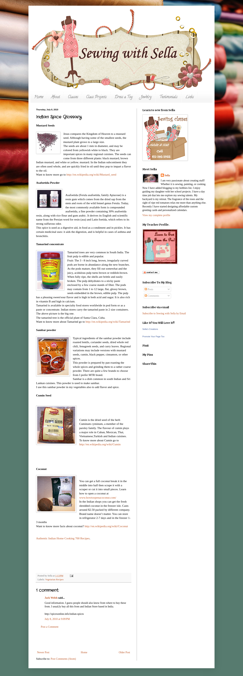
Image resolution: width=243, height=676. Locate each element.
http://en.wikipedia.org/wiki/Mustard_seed (91, 174)
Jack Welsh (51, 597)
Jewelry (145, 97)
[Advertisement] (83, 639)
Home (38, 97)
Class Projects (96, 97)
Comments (152, 295)
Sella (167, 175)
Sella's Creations (150, 329)
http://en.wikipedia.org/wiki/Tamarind (108, 321)
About (55, 97)
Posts (149, 289)
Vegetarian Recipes (54, 579)
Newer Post (43, 652)
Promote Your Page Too (153, 336)
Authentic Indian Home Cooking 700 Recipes (63, 538)
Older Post (124, 652)
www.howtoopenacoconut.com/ (97, 497)
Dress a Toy (123, 97)
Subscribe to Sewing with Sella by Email (164, 313)
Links (189, 97)
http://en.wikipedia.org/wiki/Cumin (100, 444)
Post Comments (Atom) (63, 658)
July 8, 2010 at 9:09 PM (57, 619)
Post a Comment (49, 626)
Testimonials (168, 97)
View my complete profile (156, 215)
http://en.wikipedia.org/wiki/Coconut (106, 526)
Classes (73, 97)
